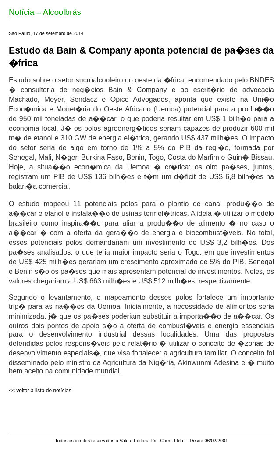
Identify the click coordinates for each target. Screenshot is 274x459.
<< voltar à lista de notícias (40, 390)
